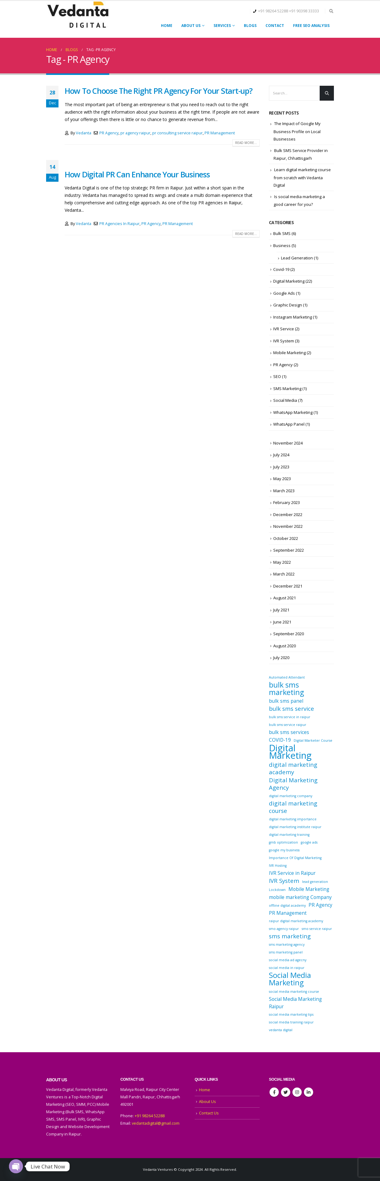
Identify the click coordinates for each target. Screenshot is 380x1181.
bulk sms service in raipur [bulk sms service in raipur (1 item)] (289, 717)
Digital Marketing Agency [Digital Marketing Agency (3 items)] (293, 783)
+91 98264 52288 (273, 11)
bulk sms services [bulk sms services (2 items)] (289, 732)
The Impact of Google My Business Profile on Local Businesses (297, 131)
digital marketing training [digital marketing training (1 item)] (289, 834)
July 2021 (281, 610)
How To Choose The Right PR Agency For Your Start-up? (158, 90)
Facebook (274, 1092)
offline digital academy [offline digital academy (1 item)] (287, 905)
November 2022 (288, 526)
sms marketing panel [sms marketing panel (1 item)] (286, 952)
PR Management (220, 133)
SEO (277, 376)
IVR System (283, 341)
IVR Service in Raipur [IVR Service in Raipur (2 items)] (292, 873)
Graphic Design (287, 305)
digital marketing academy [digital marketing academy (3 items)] (293, 768)
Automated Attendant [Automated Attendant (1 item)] (287, 677)
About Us (191, 25)
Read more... (246, 143)
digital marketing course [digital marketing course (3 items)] (293, 807)
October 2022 (285, 538)
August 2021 (284, 598)
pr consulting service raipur (177, 133)
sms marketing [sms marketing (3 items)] (290, 936)
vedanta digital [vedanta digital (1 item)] (280, 1030)
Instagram (297, 1092)
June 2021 (282, 622)
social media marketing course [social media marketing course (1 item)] (294, 991)
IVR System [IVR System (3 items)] (284, 880)
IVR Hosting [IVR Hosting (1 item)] (278, 865)
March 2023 (284, 490)
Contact (275, 25)
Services (222, 25)
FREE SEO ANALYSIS (311, 25)
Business (282, 245)
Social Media (285, 400)
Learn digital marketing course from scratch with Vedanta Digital (302, 177)
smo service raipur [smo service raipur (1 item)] (317, 929)
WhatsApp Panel (288, 424)
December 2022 (287, 514)
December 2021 (287, 586)
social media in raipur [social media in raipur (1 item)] (286, 968)
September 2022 (288, 550)
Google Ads (284, 293)
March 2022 (284, 574)
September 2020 (288, 633)
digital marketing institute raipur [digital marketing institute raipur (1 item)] (295, 827)
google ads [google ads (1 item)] (309, 842)
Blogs (250, 25)
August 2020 (284, 646)
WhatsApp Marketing (293, 412)
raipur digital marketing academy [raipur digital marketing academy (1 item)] (296, 921)
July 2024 (281, 455)
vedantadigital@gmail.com (155, 1123)
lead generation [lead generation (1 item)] (315, 881)
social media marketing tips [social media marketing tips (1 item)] (291, 1014)
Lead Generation (297, 258)
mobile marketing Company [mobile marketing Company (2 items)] (300, 897)
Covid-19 (281, 269)
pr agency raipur (135, 133)
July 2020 (281, 657)
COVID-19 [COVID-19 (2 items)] (280, 739)
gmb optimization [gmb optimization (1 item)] (283, 842)
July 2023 (281, 467)
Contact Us (209, 1113)
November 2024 (288, 443)
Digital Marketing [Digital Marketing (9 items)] (290, 751)
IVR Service (283, 329)
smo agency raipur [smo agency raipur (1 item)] (284, 929)
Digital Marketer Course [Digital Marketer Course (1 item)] (313, 740)
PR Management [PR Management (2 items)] (288, 913)
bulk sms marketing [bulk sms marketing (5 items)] (286, 688)
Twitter (285, 1092)
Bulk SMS (282, 233)
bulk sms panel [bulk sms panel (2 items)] (286, 700)
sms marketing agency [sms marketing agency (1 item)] (286, 944)
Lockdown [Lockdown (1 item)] (277, 890)
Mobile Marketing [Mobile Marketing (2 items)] (308, 889)
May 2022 (282, 562)
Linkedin (308, 1092)
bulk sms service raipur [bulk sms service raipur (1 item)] (287, 725)
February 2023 (286, 502)
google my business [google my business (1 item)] (284, 850)
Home (166, 25)
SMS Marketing (287, 388)
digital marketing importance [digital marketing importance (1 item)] (293, 819)
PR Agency (109, 133)
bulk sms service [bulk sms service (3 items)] (291, 708)
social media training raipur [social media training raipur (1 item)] (291, 1022)
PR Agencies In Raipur (119, 223)
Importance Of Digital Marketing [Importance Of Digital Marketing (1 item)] (295, 858)
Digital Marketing (288, 281)
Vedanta (83, 133)
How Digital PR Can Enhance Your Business (137, 174)
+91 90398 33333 (304, 11)
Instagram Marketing (292, 317)
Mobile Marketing (289, 352)
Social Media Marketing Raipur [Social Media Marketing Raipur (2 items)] (295, 1003)
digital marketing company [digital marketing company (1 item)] (290, 796)
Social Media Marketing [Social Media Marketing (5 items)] (290, 978)
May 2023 (282, 478)
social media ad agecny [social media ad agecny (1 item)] (287, 960)
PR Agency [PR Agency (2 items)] (320, 904)
